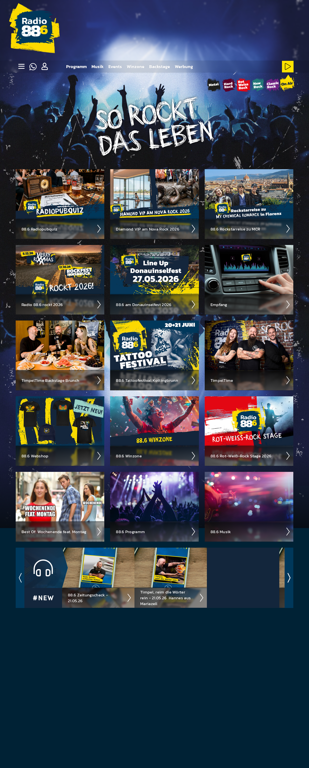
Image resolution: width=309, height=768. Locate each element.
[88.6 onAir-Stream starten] (287, 84)
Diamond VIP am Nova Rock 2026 (156, 228)
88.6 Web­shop (61, 455)
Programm (76, 66)
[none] (21, 66)
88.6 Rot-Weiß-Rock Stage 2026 (250, 455)
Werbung (184, 66)
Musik (97, 66)
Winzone (135, 66)
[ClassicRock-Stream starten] (272, 84)
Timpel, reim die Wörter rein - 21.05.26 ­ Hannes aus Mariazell (172, 598)
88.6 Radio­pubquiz (61, 228)
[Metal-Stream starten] (214, 84)
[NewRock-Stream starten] (258, 84)
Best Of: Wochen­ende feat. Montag (61, 531)
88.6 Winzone (156, 455)
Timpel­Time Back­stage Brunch (61, 380)
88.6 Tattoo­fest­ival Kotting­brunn (156, 380)
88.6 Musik (250, 531)
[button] (44, 66)
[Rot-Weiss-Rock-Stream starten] (243, 84)
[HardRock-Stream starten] (228, 84)
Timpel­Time (250, 380)
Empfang (250, 304)
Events (115, 66)
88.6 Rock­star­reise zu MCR (250, 228)
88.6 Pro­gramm (156, 531)
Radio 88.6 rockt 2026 (61, 304)
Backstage (159, 66)
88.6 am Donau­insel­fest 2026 (156, 304)
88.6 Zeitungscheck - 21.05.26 (100, 598)
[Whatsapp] (33, 66)
